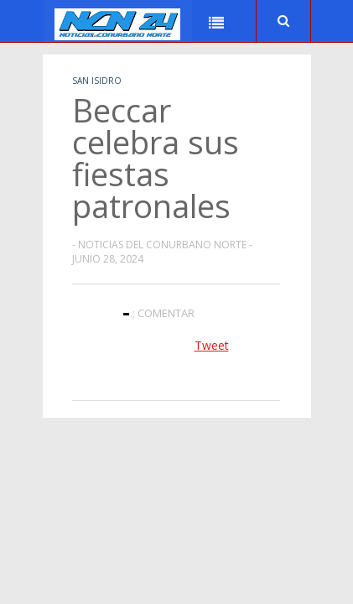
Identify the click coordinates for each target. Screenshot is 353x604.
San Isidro (97, 80)
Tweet (212, 345)
